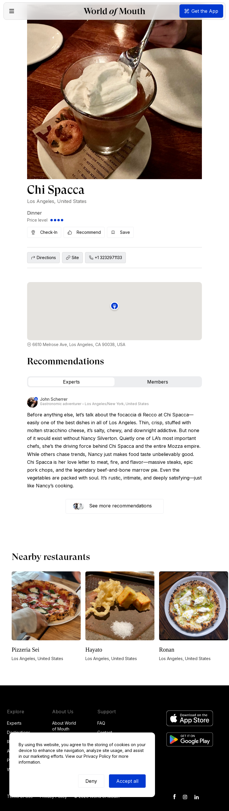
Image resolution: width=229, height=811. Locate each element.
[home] (114, 11)
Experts (14, 723)
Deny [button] (91, 781)
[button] (11, 11)
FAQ (101, 723)
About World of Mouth (64, 726)
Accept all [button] (127, 781)
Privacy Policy (97, 756)
